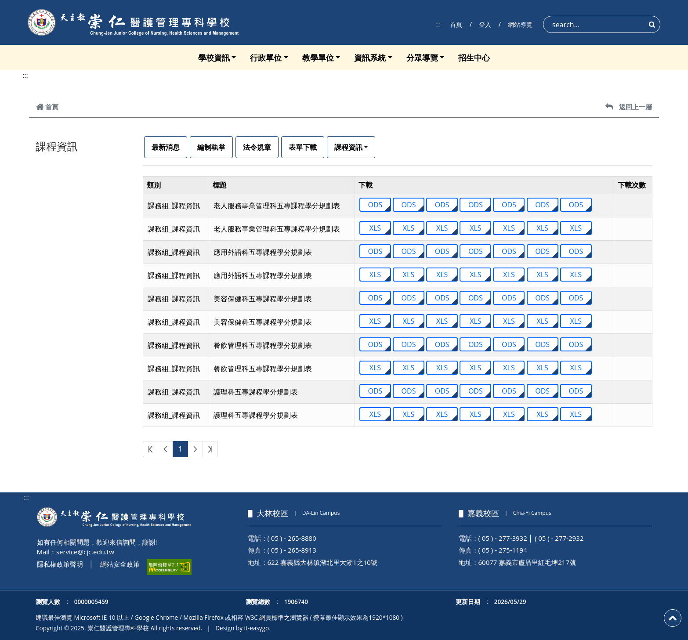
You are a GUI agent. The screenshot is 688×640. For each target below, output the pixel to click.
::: (438, 24)
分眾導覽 (422, 57)
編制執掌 (211, 147)
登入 (485, 24)
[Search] (601, 24)
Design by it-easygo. (243, 628)
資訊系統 (370, 57)
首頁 (456, 24)
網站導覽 (520, 24)
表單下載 (303, 147)
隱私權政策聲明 (60, 564)
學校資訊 (214, 57)
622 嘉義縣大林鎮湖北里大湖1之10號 (322, 562)
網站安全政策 (120, 564)
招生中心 (474, 57)
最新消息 (166, 147)
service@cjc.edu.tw (85, 551)
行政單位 (266, 57)
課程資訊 (348, 147)
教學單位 (318, 57)
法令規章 (257, 147)
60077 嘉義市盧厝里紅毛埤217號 (527, 562)
